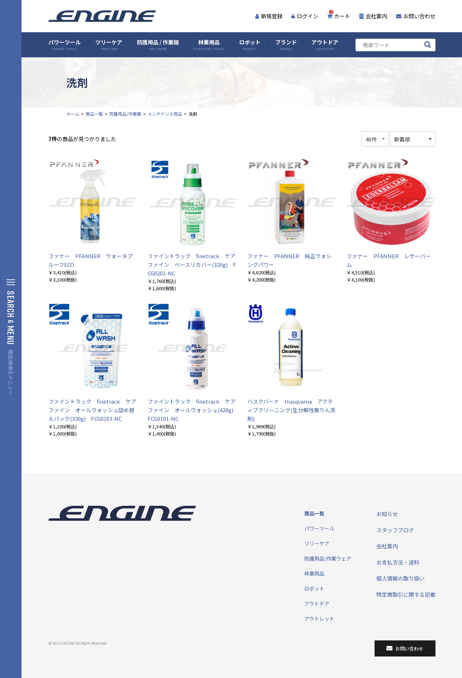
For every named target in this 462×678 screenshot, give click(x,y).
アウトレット (319, 618)
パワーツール (64, 45)
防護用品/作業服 (125, 114)
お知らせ (387, 514)
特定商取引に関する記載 (405, 594)
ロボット (250, 45)
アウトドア (324, 45)
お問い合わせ (415, 16)
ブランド (286, 45)
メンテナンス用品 (165, 114)
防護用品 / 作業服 (158, 45)
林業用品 (209, 45)
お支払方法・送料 (397, 562)
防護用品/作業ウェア (327, 558)
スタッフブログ (395, 530)
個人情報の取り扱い (400, 578)
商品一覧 (94, 114)
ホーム (72, 114)
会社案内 (373, 16)
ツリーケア (108, 45)
